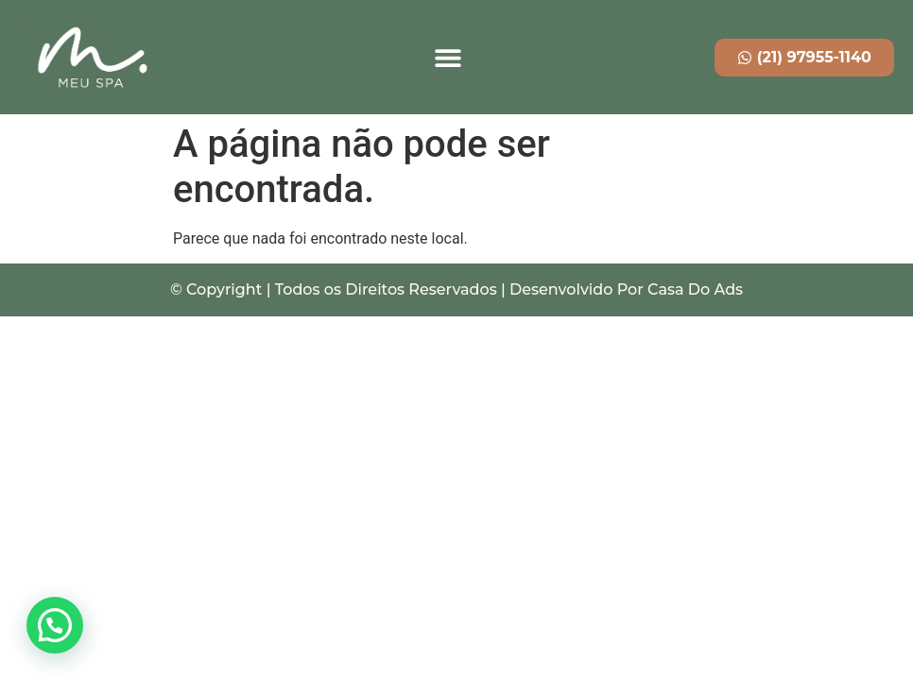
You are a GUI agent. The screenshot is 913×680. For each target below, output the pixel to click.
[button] (447, 57)
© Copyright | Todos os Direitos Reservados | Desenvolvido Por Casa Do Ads (456, 289)
